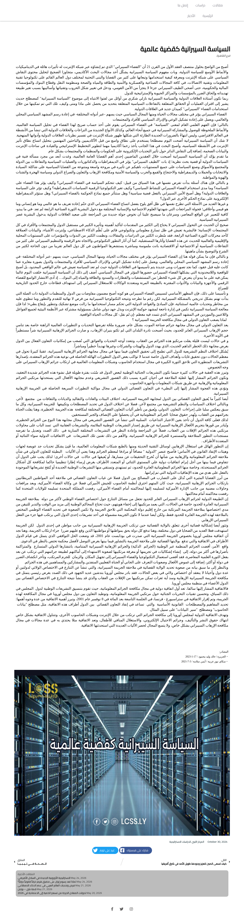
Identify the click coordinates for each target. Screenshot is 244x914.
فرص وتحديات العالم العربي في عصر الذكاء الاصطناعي (46, 874)
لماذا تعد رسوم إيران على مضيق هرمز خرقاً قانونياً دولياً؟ (47, 871)
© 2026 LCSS (122, 908)
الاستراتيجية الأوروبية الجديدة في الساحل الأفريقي (44, 867)
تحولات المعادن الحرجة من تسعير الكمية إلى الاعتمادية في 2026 (52, 882)
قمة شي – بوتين (27, 878)
